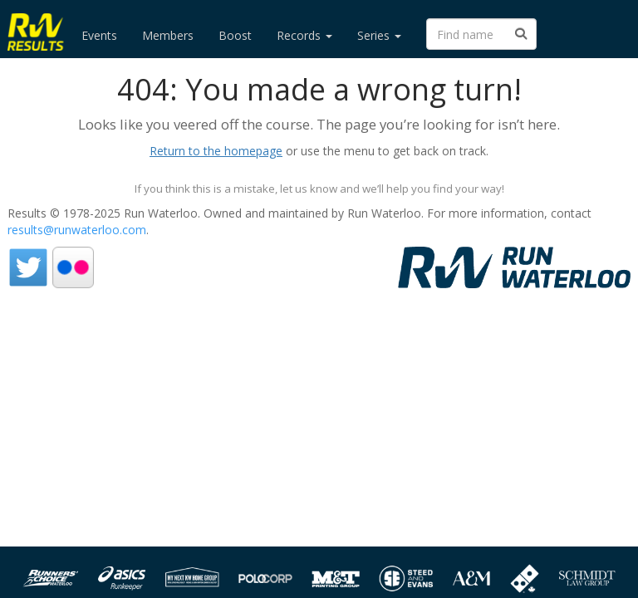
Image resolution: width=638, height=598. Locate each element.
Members (168, 35)
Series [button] (379, 35)
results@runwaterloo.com (76, 230)
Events (99, 35)
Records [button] (304, 35)
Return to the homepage (216, 151)
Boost (235, 35)
